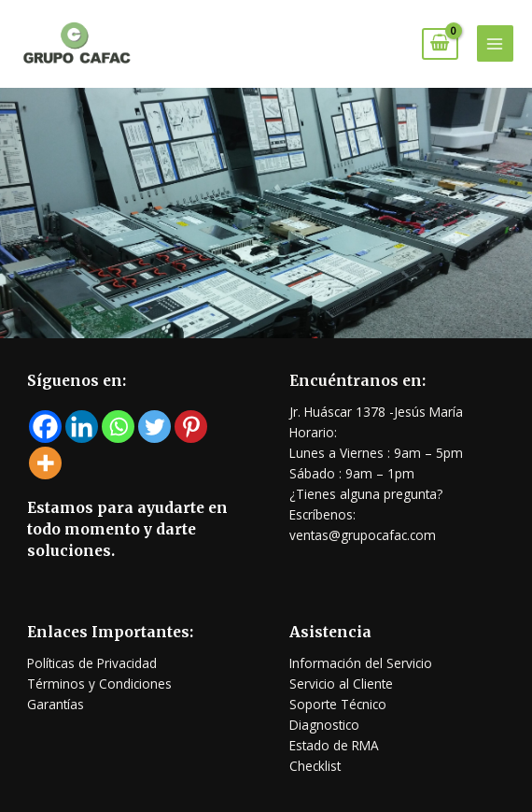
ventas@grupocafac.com (362, 535)
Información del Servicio (360, 663)
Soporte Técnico (337, 704)
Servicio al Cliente (341, 683)
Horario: (313, 432)
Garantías (55, 704)
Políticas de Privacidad (92, 663)
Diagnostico (324, 725)
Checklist (315, 766)
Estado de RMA (334, 745)
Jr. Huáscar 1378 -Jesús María (376, 411)
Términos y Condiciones (99, 683)
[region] (266, 213)
